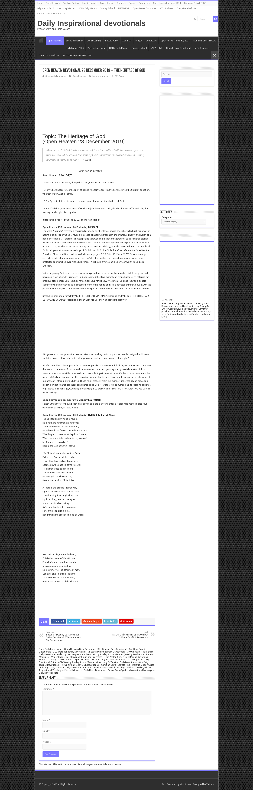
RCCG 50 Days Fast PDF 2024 (51, 13)
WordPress (185, 784)
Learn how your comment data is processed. (100, 764)
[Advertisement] (97, 104)
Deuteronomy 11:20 (82, 246)
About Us (121, 3)
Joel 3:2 (100, 254)
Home (39, 3)
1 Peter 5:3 (110, 254)
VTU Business (166, 8)
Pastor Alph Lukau (66, 8)
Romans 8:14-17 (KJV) (60, 175)
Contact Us (144, 3)
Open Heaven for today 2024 (167, 3)
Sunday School (107, 8)
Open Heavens (53, 3)
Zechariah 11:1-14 (90, 219)
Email (46, 731)
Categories (167, 217)
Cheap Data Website (186, 8)
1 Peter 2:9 (103, 288)
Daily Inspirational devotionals (91, 23)
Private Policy (106, 3)
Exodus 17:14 (50, 246)
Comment (48, 689)
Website (47, 741)
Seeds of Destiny (71, 3)
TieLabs (210, 784)
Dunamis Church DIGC (195, 3)
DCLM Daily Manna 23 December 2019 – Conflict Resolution (130, 635)
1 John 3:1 (89, 160)
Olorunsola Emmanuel (55, 76)
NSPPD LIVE (123, 8)
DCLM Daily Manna (88, 8)
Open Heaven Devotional (145, 8)
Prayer (132, 3)
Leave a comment (100, 76)
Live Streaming (89, 3)
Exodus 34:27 (64, 246)
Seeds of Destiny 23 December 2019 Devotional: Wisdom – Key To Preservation (64, 636)
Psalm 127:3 (122, 254)
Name (46, 720)
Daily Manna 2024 (45, 8)
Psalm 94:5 (95, 250)
